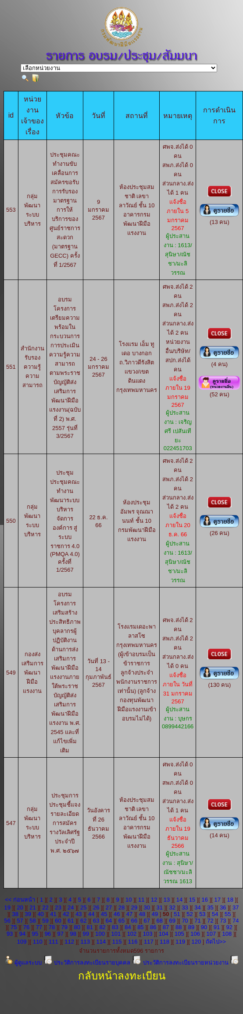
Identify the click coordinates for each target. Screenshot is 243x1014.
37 (235, 907)
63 (96, 920)
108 (227, 933)
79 (64, 927)
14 (179, 899)
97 (60, 933)
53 (202, 914)
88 (178, 927)
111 (53, 941)
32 (172, 907)
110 (38, 941)
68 (160, 920)
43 (78, 914)
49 (155, 914)
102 (132, 933)
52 (189, 914)
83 (115, 927)
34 (197, 907)
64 (109, 920)
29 (134, 907)
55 (228, 914)
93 (10, 933)
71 (197, 920)
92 (229, 927)
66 (134, 920)
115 (117, 941)
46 (117, 914)
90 (204, 927)
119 (180, 941)
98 (73, 933)
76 (26, 927)
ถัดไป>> (216, 941)
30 (147, 907)
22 (45, 907)
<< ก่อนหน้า (20, 899)
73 (223, 920)
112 (69, 941)
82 (102, 927)
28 (121, 907)
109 (22, 941)
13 (167, 899)
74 (235, 920)
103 (148, 933)
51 (177, 914)
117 (149, 941)
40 (40, 914)
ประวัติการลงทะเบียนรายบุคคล (87, 962)
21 (32, 907)
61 (71, 920)
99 (85, 933)
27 (109, 907)
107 (211, 933)
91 (217, 927)
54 (215, 914)
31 (160, 907)
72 (210, 920)
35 (210, 907)
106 (195, 933)
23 (58, 907)
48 (142, 914)
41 (53, 914)
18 (230, 899)
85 (140, 927)
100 (100, 933)
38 (15, 914)
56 (7, 920)
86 (153, 927)
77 (39, 927)
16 (205, 899)
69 (172, 920)
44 (91, 914)
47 (129, 914)
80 (77, 927)
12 (154, 899)
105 (179, 933)
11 (141, 899)
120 (196, 941)
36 (223, 907)
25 (83, 907)
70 (185, 920)
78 (52, 927)
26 (96, 907)
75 (14, 927)
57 (20, 920)
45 (104, 914)
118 (164, 941)
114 (101, 941)
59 (45, 920)
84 (128, 927)
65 (121, 920)
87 (166, 927)
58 (32, 920)
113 (85, 941)
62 (83, 920)
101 (116, 933)
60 (58, 920)
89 (191, 927)
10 (128, 899)
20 (20, 907)
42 (66, 914)
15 (192, 899)
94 (22, 933)
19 (7, 907)
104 (163, 933)
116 (133, 941)
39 (28, 914)
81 (89, 927)
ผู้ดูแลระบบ (23, 962)
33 (185, 907)
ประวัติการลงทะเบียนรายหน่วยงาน (181, 962)
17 (217, 899)
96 (48, 933)
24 (71, 907)
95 (35, 933)
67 (147, 920)
